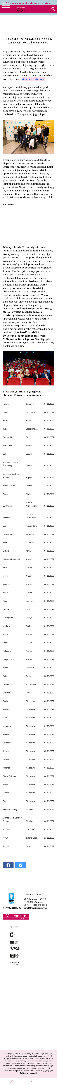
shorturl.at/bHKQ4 (33, 79)
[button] (28, 1081)
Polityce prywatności (28, 1073)
